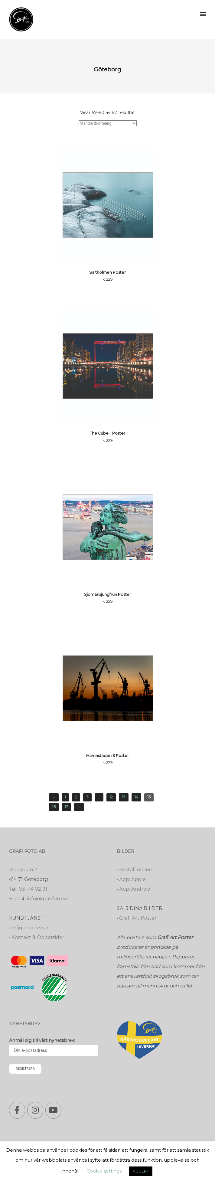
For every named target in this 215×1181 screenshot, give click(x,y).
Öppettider (50, 937)
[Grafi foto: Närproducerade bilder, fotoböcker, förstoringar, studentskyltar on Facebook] (17, 1110)
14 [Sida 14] (136, 797)
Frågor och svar (30, 928)
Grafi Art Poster (138, 918)
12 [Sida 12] (111, 797)
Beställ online (135, 870)
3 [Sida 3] (87, 797)
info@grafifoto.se (47, 899)
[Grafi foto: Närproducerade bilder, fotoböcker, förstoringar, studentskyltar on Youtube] (53, 1110)
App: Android (135, 889)
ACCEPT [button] (141, 1171)
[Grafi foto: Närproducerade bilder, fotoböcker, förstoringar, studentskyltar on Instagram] (35, 1110)
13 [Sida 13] (123, 797)
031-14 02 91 (33, 889)
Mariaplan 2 (23, 870)
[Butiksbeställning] (108, 123)
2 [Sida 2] (76, 797)
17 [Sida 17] (66, 806)
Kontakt (21, 937)
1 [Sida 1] (65, 797)
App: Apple (132, 879)
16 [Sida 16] (54, 806)
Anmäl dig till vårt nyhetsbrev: (42, 1040)
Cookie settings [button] (104, 1171)
